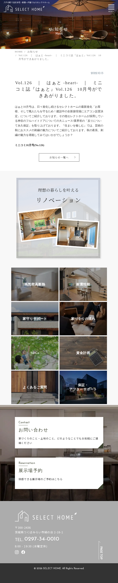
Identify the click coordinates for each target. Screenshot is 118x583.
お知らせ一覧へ (59, 157)
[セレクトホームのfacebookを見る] (23, 552)
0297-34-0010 (41, 539)
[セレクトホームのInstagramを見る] (17, 552)
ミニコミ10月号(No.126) (29, 145)
